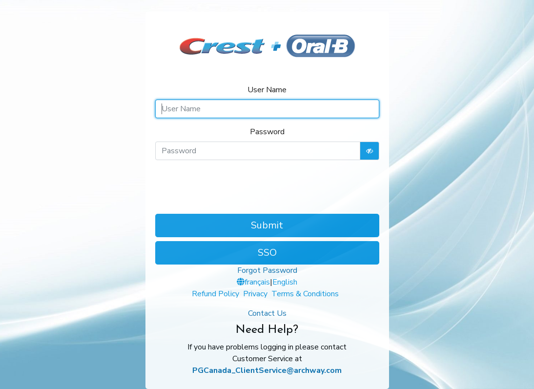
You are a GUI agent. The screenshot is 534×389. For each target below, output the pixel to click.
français (257, 282)
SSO (267, 252)
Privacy (255, 293)
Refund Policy (215, 293)
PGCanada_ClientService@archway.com (267, 370)
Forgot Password (267, 270)
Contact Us (267, 313)
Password (267, 131)
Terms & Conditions (305, 293)
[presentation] (267, 187)
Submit (267, 225)
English (284, 282)
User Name (267, 89)
